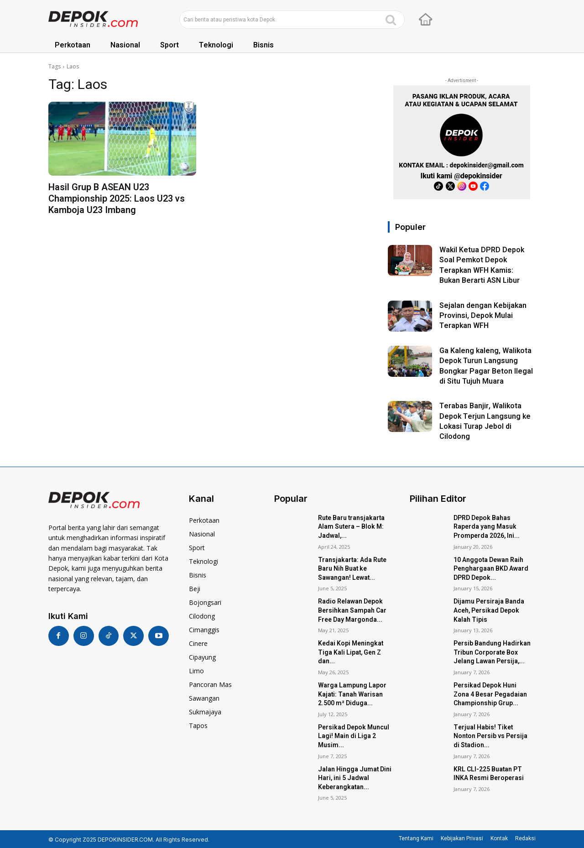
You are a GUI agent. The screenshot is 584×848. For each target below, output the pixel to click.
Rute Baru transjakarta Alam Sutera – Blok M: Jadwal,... (351, 527)
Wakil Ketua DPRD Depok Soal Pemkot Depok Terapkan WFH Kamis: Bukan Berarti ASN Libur (481, 265)
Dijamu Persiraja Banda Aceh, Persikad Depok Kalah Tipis (489, 610)
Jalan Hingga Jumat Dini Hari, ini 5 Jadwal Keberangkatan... (354, 778)
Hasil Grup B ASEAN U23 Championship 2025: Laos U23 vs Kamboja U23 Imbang (116, 199)
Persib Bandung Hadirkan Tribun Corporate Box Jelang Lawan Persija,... (492, 652)
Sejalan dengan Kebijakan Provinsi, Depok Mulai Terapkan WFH (483, 316)
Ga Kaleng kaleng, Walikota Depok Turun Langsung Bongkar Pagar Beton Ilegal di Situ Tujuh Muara (486, 366)
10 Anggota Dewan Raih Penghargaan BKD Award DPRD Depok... (491, 569)
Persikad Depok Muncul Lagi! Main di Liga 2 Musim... (353, 736)
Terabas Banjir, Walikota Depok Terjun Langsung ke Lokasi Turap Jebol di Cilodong (485, 421)
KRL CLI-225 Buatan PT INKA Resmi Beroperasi (489, 774)
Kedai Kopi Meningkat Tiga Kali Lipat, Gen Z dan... (350, 652)
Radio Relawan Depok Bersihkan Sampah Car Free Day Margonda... (352, 610)
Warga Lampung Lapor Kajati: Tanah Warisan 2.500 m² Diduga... (352, 694)
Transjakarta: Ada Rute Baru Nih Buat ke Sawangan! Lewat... (352, 569)
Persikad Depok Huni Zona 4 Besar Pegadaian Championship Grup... (490, 694)
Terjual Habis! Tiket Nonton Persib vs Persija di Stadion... (490, 736)
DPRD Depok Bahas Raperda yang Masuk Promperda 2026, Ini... (487, 527)
